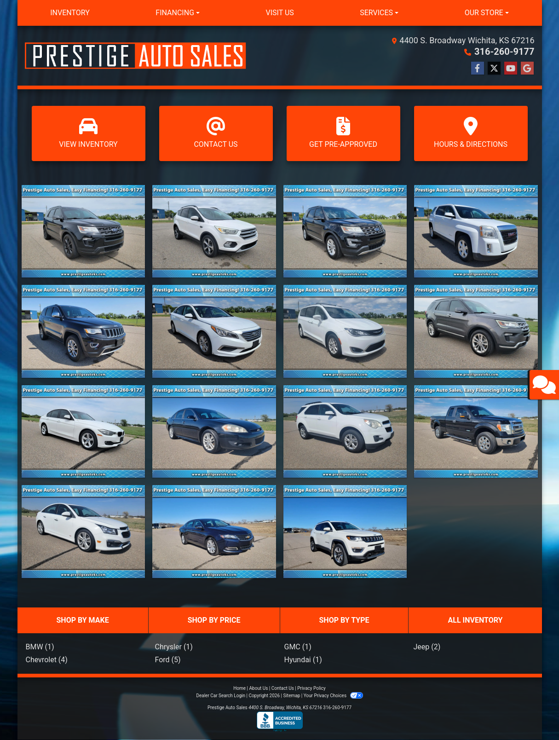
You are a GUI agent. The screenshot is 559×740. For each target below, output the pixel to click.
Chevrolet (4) (47, 659)
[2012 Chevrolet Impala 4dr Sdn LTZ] (214, 431)
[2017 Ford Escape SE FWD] (214, 231)
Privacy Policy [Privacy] (311, 688)
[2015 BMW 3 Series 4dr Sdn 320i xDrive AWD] (83, 431)
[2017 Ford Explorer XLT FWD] (345, 231)
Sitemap (291, 695)
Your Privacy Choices (333, 695)
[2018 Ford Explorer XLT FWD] (83, 231)
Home (239, 688)
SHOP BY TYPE (344, 620)
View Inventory (89, 133)
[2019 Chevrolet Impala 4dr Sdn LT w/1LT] (214, 531)
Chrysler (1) (174, 646)
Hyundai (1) (303, 659)
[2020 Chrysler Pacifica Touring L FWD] (345, 331)
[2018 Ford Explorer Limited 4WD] (476, 331)
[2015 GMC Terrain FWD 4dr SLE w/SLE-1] (476, 231)
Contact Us (216, 133)
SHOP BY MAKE (82, 620)
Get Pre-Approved (343, 133)
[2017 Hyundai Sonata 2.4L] (214, 331)
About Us (258, 688)
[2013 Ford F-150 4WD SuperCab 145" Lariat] (476, 431)
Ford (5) (168, 659)
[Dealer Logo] (135, 55)
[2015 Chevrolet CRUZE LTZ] (83, 531)
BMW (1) (40, 646)
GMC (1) (297, 646)
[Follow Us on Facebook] (477, 68)
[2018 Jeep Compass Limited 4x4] (345, 531)
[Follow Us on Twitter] (494, 68)
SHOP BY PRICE (214, 620)
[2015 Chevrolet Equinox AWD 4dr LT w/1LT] (345, 431)
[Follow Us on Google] (527, 68)
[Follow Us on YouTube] (510, 68)
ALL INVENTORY (475, 620)
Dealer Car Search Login (220, 695)
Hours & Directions (471, 133)
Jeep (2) (427, 646)
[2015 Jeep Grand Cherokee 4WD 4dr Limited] (83, 331)
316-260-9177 (504, 51)
